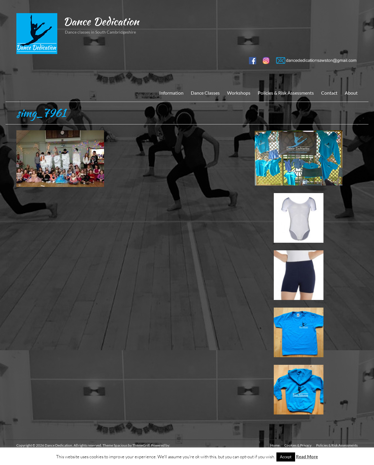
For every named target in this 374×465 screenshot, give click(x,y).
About (351, 93)
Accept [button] (286, 456)
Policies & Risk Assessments (286, 93)
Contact (329, 93)
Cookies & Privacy (297, 445)
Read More (307, 456)
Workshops (238, 93)
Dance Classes (205, 93)
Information (171, 93)
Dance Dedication (101, 21)
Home (275, 445)
